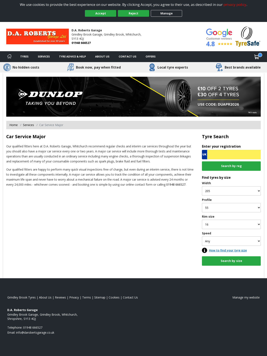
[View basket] (257, 56)
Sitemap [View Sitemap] (99, 297)
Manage (166, 13)
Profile (207, 200)
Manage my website (246, 297)
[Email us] (35, 332)
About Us (102, 56)
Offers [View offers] (151, 56)
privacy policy (234, 4)
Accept (100, 13)
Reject (133, 13)
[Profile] (231, 207)
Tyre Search (215, 136)
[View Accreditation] (248, 36)
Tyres (24, 56)
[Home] (9, 56)
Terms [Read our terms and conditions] (86, 297)
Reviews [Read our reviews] (60, 297)
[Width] (231, 191)
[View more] (133, 96)
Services (44, 56)
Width (206, 183)
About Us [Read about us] (45, 297)
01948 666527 (81, 43)
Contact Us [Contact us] (127, 56)
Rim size (208, 216)
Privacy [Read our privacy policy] (74, 297)
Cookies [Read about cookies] (114, 297)
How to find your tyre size (228, 250)
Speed (206, 233)
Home (13, 125)
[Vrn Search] (231, 154)
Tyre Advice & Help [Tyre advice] (72, 56)
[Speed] (231, 241)
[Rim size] (231, 224)
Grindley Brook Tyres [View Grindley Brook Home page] (21, 297)
